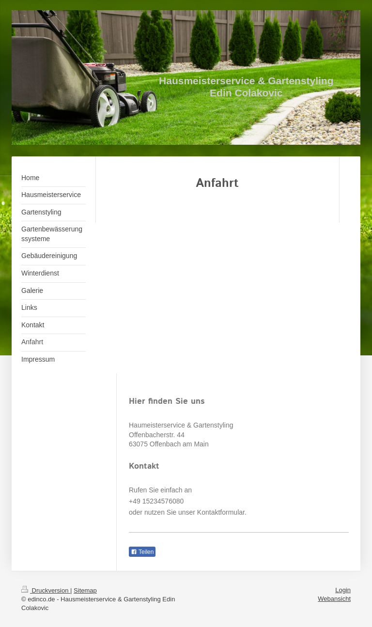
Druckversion (45, 590)
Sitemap (85, 590)
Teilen (142, 552)
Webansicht (334, 598)
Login (343, 590)
